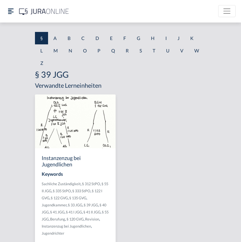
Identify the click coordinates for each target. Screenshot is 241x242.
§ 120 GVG (75, 219)
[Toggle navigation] (227, 11)
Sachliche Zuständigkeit (61, 184)
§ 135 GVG (77, 198)
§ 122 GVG (59, 198)
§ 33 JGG (75, 205)
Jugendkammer (54, 205)
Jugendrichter (53, 233)
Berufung (57, 219)
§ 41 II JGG (92, 212)
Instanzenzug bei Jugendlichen (66, 226)
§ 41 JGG (57, 212)
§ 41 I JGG (74, 212)
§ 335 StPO (62, 191)
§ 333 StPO (81, 191)
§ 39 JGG (91, 205)
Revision (92, 219)
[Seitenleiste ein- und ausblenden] (10, 11)
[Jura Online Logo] (44, 11)
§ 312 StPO (91, 184)
